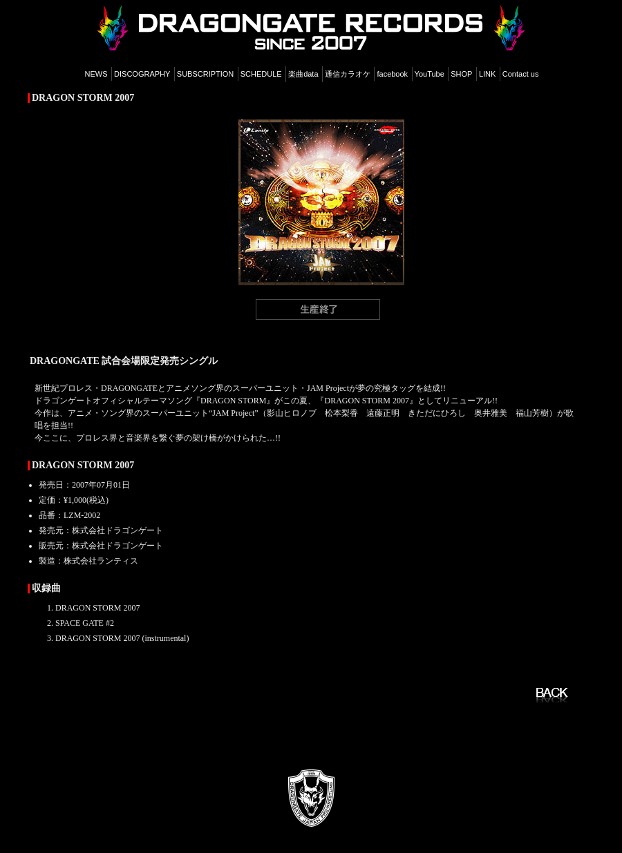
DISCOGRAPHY (142, 74)
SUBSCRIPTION (205, 74)
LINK (487, 74)
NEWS (96, 74)
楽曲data (303, 74)
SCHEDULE (261, 74)
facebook (392, 74)
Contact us (520, 74)
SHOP (461, 74)
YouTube (429, 74)
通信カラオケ (347, 74)
